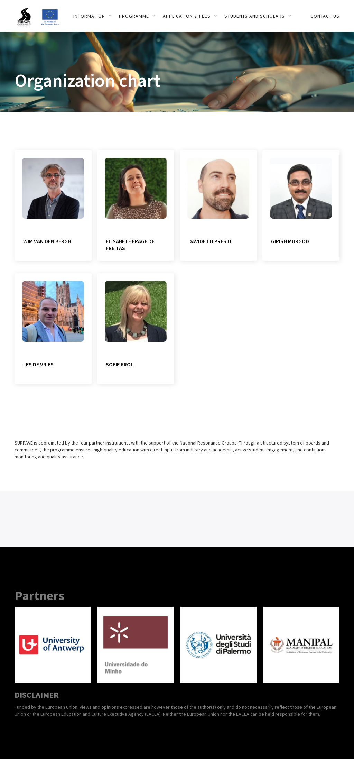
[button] (92, 16)
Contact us (324, 16)
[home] (27, 13)
